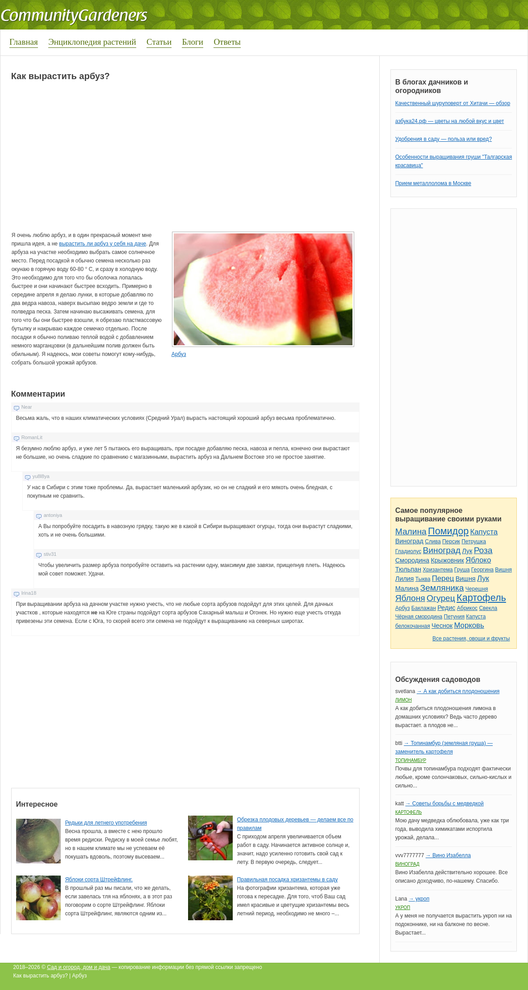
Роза (483, 550)
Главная (23, 42)
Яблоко (478, 560)
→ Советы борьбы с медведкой (444, 803)
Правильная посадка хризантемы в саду (287, 879)
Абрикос (467, 608)
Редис (446, 607)
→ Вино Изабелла (448, 855)
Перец (443, 578)
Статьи (159, 42)
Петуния (454, 616)
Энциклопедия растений (92, 42)
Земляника (442, 587)
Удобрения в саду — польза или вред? (443, 139)
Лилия (404, 578)
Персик (451, 541)
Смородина (412, 560)
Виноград (409, 541)
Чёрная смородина (419, 616)
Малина (411, 531)
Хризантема (438, 570)
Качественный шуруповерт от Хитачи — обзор (452, 103)
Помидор (448, 531)
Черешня (476, 589)
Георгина (482, 570)
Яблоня (410, 598)
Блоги (192, 42)
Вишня (503, 570)
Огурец (441, 598)
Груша (462, 570)
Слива (432, 541)
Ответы (227, 42)
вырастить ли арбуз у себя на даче (102, 244)
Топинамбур (410, 760)
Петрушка (473, 541)
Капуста (484, 532)
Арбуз (179, 354)
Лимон (403, 700)
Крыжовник (447, 560)
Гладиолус (408, 551)
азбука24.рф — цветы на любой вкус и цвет (449, 121)
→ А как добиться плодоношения (458, 691)
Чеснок (442, 625)
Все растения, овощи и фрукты (471, 638)
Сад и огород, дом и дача (78, 967)
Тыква (423, 579)
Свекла (488, 608)
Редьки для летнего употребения (106, 823)
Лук (467, 550)
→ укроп (419, 899)
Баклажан (423, 608)
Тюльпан (408, 569)
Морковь (469, 625)
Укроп (403, 907)
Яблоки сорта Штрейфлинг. (99, 879)
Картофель (481, 597)
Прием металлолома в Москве (433, 183)
